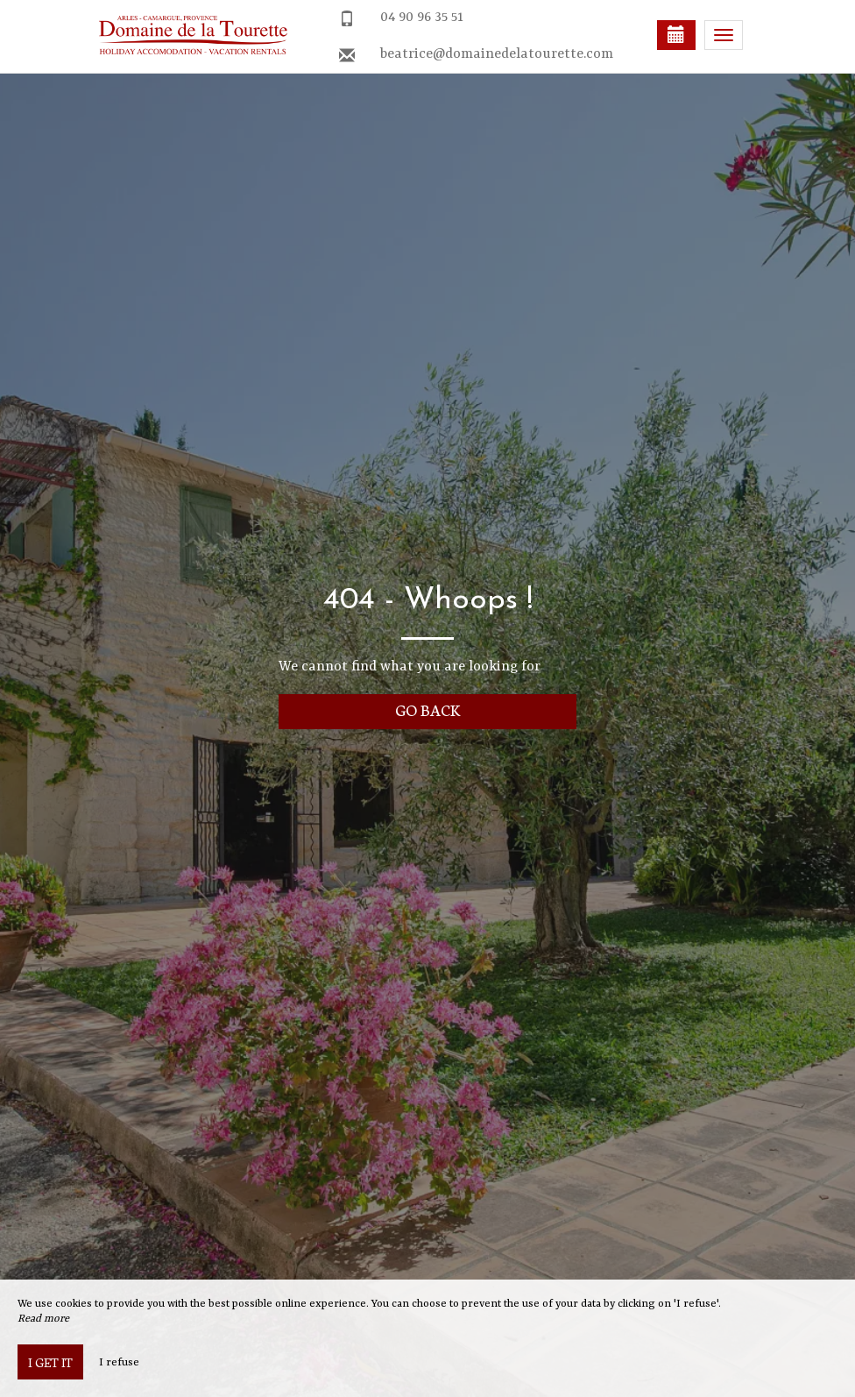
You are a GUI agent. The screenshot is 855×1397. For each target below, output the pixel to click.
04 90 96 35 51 (421, 17)
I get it (50, 1362)
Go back (428, 709)
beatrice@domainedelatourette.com (496, 54)
